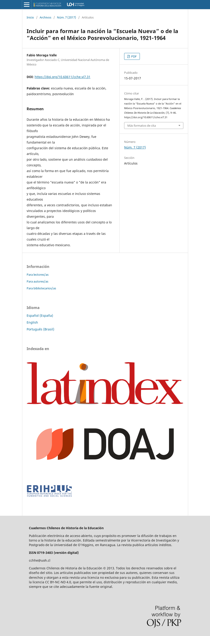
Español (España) (40, 315)
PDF (134, 56)
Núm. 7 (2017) (66, 17)
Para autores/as (37, 281)
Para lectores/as (38, 274)
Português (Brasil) (40, 329)
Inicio (30, 17)
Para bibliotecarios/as (41, 288)
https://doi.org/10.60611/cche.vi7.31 (62, 77)
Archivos (45, 17)
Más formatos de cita (141, 125)
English (32, 322)
